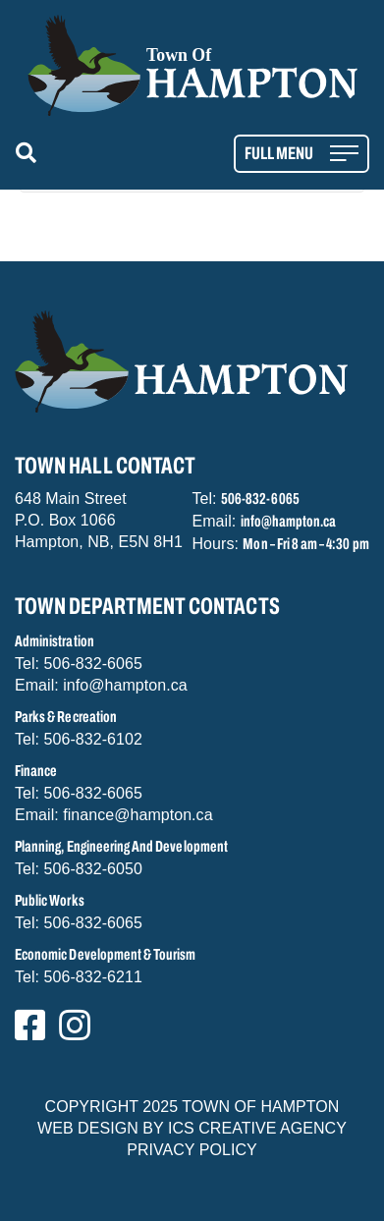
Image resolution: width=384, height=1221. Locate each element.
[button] (30, 153)
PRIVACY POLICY (192, 1149)
